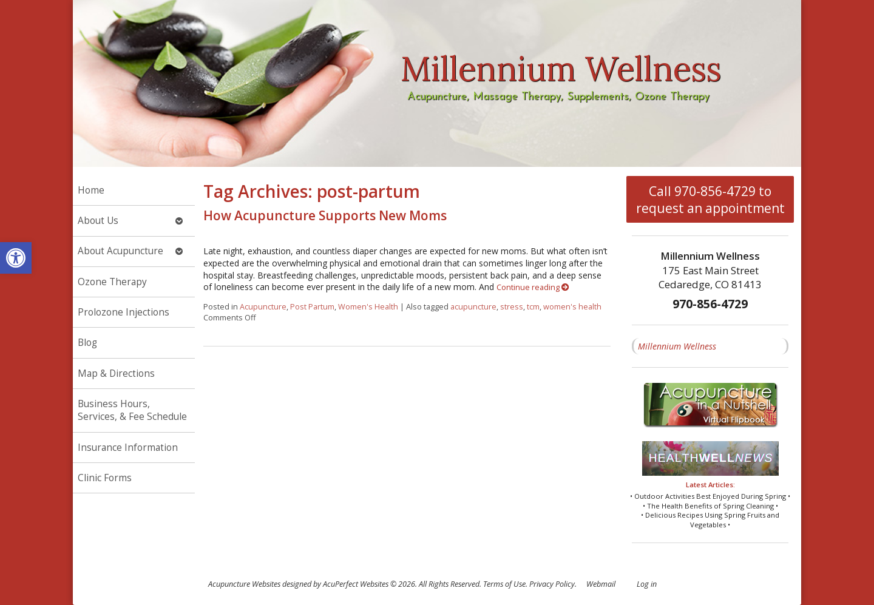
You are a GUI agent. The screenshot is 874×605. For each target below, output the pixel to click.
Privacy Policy (552, 584)
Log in (647, 584)
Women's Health (368, 307)
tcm (533, 307)
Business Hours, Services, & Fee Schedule (132, 410)
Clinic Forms (105, 477)
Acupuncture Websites (244, 584)
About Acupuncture (120, 251)
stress (511, 307)
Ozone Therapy (112, 281)
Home (91, 190)
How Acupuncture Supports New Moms (325, 215)
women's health (572, 307)
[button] (16, 258)
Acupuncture (263, 307)
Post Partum (312, 307)
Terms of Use (504, 584)
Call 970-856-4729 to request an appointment (710, 200)
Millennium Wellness (677, 346)
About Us (98, 220)
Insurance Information (128, 447)
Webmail (600, 584)
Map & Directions (116, 373)
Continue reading (532, 287)
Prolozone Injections (123, 312)
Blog (87, 342)
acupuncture (473, 307)
